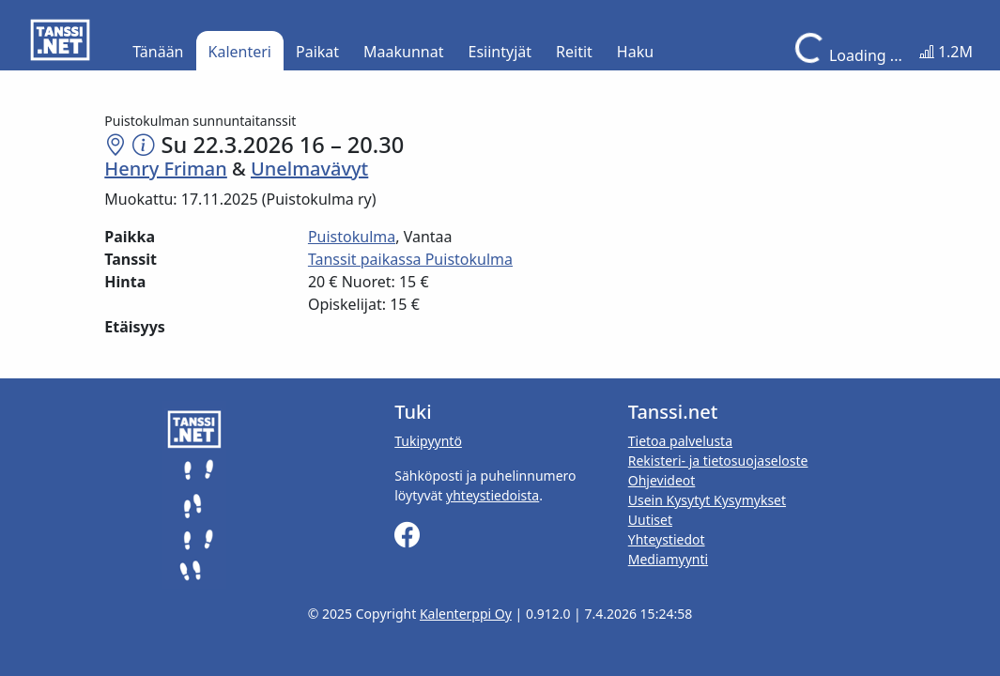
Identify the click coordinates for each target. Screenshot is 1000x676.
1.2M (946, 51)
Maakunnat (403, 51)
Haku (635, 51)
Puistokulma (351, 236)
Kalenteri (239, 51)
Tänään (157, 51)
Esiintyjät (500, 51)
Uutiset (650, 520)
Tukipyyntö (428, 441)
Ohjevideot (662, 480)
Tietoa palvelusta (680, 441)
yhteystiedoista (492, 495)
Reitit (574, 51)
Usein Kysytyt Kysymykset (707, 500)
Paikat (317, 51)
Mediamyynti (668, 559)
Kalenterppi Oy (466, 613)
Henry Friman (165, 168)
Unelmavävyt (309, 168)
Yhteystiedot (666, 539)
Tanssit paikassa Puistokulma (410, 259)
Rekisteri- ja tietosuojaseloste (718, 460)
